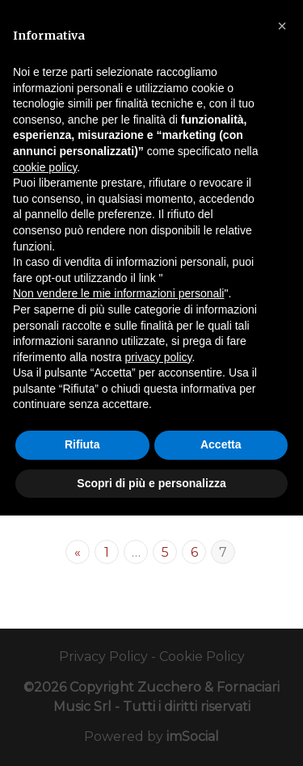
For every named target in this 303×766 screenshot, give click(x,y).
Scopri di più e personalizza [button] (151, 483)
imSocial (192, 736)
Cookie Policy (202, 656)
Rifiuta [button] (82, 444)
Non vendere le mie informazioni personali (118, 293)
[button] (282, 26)
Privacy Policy (103, 656)
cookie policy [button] (45, 167)
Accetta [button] (221, 444)
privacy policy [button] (158, 357)
